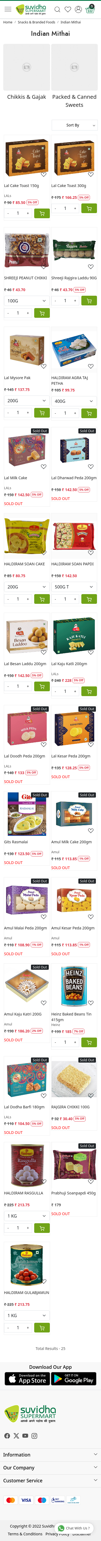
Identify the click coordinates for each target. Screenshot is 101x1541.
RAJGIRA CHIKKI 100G (70, 1106)
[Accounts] (78, 9)
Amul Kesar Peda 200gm (73, 927)
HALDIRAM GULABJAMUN (26, 1292)
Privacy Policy (57, 1533)
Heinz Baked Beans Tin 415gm (71, 1016)
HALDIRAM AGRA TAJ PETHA (69, 380)
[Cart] (42, 213)
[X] (16, 1436)
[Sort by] (75, 125)
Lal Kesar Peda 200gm (70, 756)
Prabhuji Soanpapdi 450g (73, 1193)
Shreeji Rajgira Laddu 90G (74, 277)
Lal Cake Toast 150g (21, 185)
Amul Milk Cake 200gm (71, 841)
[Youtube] (25, 1436)
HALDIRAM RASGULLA (23, 1193)
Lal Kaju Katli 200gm (69, 663)
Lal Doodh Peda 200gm (24, 756)
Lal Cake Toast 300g (68, 185)
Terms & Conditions (25, 1533)
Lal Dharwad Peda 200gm (74, 477)
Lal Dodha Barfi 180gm (24, 1106)
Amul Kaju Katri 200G (22, 1014)
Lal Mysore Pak (17, 377)
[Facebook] (7, 1436)
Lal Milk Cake (15, 477)
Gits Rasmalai (16, 841)
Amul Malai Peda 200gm (25, 927)
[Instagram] (34, 1436)
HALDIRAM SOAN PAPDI (72, 563)
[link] (57, 9)
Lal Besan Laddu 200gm (25, 663)
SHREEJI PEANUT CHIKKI (25, 277)
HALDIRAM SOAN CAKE (24, 563)
